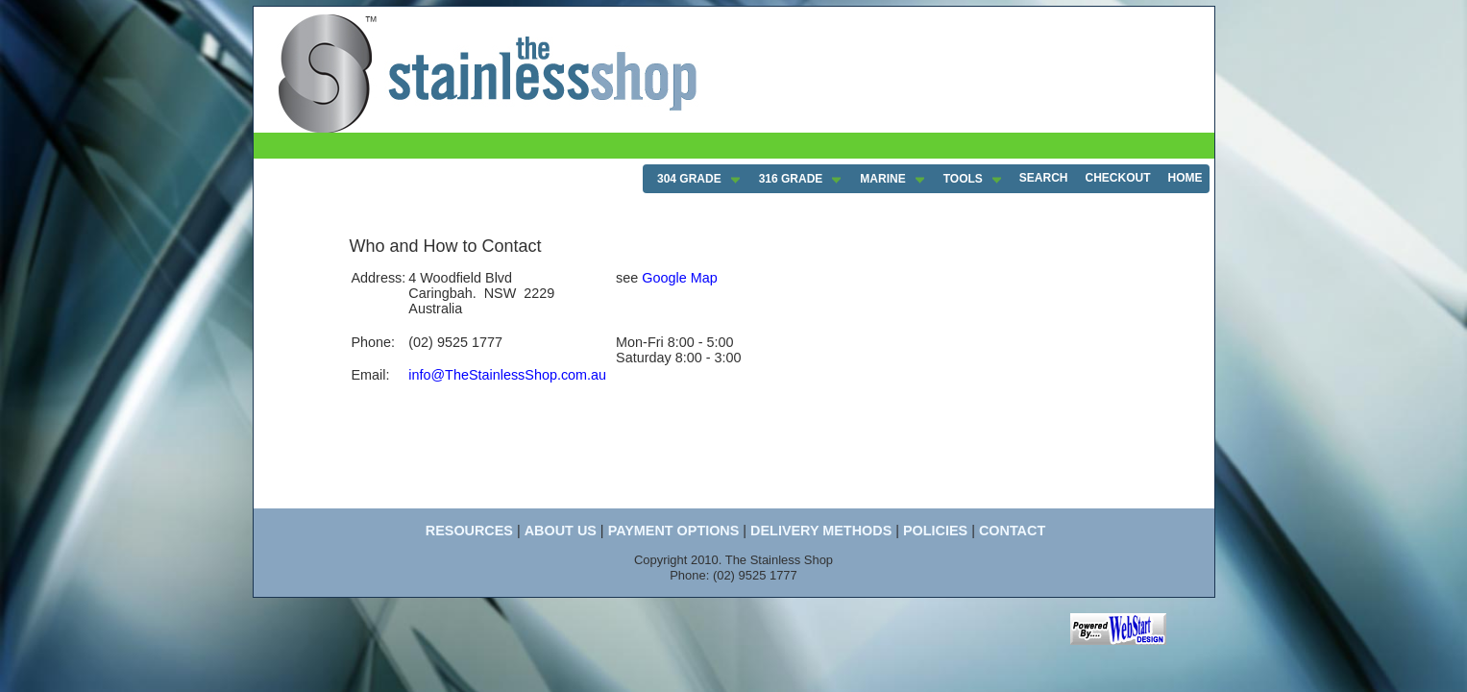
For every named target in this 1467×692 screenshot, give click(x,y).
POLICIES (935, 530)
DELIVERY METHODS (821, 530)
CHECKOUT (1118, 178)
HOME (1185, 178)
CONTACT (1012, 530)
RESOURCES (469, 530)
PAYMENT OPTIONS (674, 530)
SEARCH (1043, 178)
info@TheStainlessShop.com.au (507, 375)
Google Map (679, 277)
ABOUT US (561, 530)
